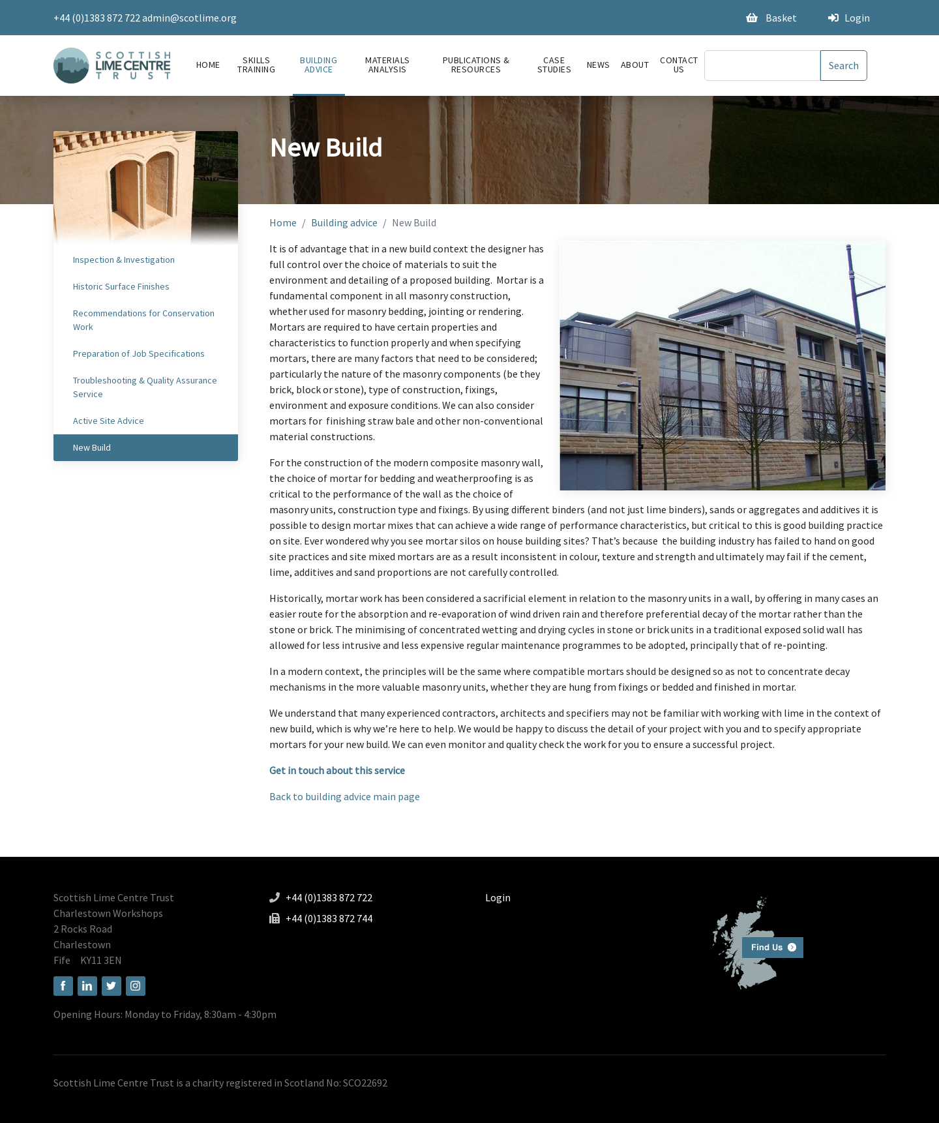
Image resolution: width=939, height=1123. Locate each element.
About (635, 64)
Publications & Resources (476, 64)
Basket (771, 17)
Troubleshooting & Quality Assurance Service (145, 387)
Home (208, 64)
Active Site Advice (108, 421)
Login (849, 17)
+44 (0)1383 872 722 (96, 17)
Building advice (318, 64)
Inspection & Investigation (124, 259)
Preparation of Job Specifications (139, 353)
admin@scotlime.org (189, 17)
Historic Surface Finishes (121, 286)
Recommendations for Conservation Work (144, 320)
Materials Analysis (387, 64)
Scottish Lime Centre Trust (113, 897)
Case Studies (554, 64)
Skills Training (256, 64)
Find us (752, 941)
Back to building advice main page (344, 796)
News (598, 64)
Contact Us (679, 64)
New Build (92, 447)
